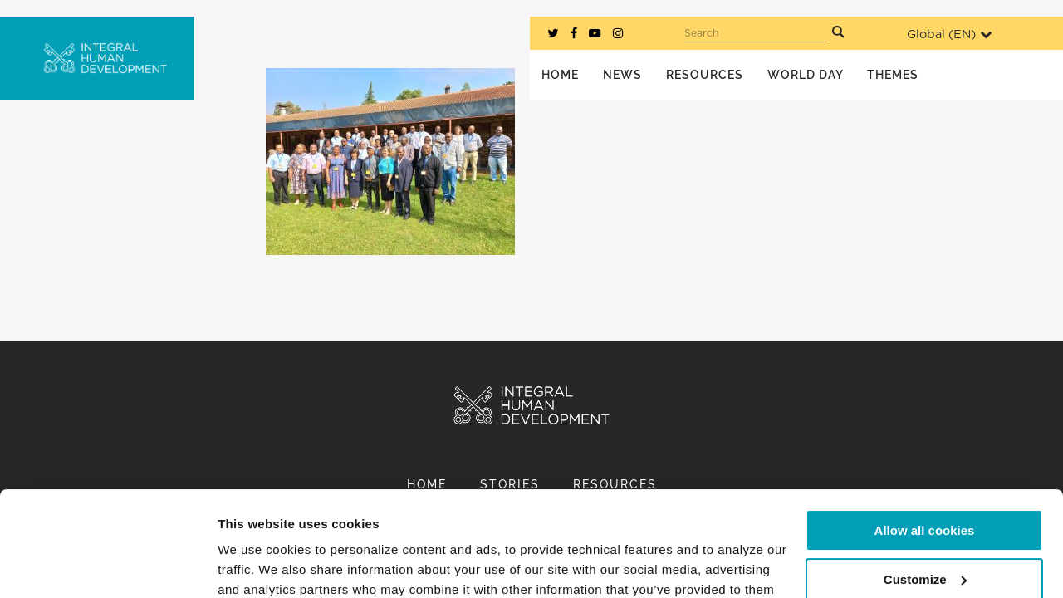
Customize (925, 489)
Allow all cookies (924, 441)
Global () (949, 34)
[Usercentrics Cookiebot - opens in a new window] (107, 565)
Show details (256, 565)
